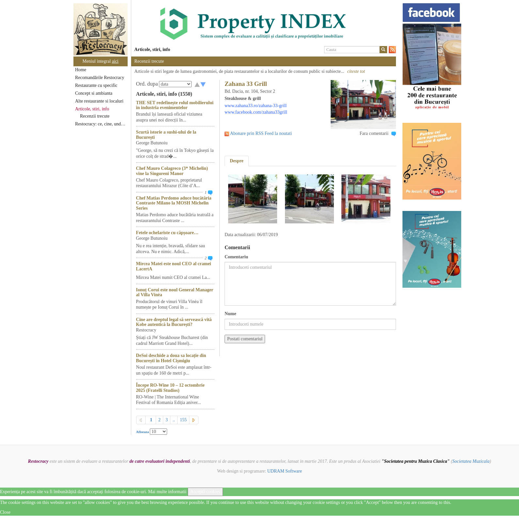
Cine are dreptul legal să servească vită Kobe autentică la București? (174, 322)
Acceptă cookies (205, 491)
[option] (263, 23)
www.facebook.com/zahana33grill (256, 112)
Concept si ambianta (93, 93)
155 (183, 419)
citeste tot (356, 71)
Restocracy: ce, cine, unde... (100, 123)
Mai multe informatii (167, 491)
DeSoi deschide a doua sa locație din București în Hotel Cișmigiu (171, 358)
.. (174, 419)
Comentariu (236, 256)
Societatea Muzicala (471, 461)
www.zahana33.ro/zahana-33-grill (256, 105)
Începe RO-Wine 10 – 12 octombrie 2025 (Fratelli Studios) (170, 388)
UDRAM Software (284, 471)
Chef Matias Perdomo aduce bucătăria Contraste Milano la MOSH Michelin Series (174, 203)
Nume (230, 313)
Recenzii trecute (95, 116)
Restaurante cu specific (96, 85)
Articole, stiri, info (92, 108)
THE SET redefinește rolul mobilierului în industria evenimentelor (174, 105)
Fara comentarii (374, 133)
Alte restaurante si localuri (99, 101)
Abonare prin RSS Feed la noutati (261, 133)
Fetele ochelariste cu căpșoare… (167, 232)
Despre (237, 160)
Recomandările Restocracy (99, 77)
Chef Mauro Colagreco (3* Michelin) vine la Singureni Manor (172, 171)
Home (80, 69)
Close (5, 512)
